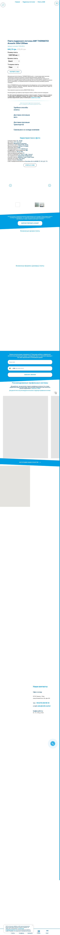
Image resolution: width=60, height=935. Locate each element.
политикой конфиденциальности (15, 929)
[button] (30, 165)
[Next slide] (49, 185)
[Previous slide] (10, 185)
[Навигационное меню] (57, 3)
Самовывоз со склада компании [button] (26, 130)
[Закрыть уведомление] (32, 925)
